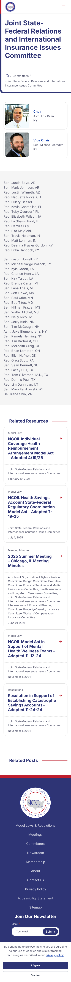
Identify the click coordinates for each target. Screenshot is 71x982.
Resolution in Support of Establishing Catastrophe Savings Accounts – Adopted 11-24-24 (32, 702)
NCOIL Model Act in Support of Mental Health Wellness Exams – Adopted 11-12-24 (31, 648)
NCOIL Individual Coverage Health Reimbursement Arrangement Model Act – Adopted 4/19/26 (31, 448)
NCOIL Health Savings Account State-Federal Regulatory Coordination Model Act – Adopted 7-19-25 (31, 507)
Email (16, 923)
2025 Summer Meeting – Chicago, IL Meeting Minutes (30, 561)
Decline (35, 975)
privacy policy (54, 955)
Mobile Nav (63, 6)
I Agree (35, 965)
